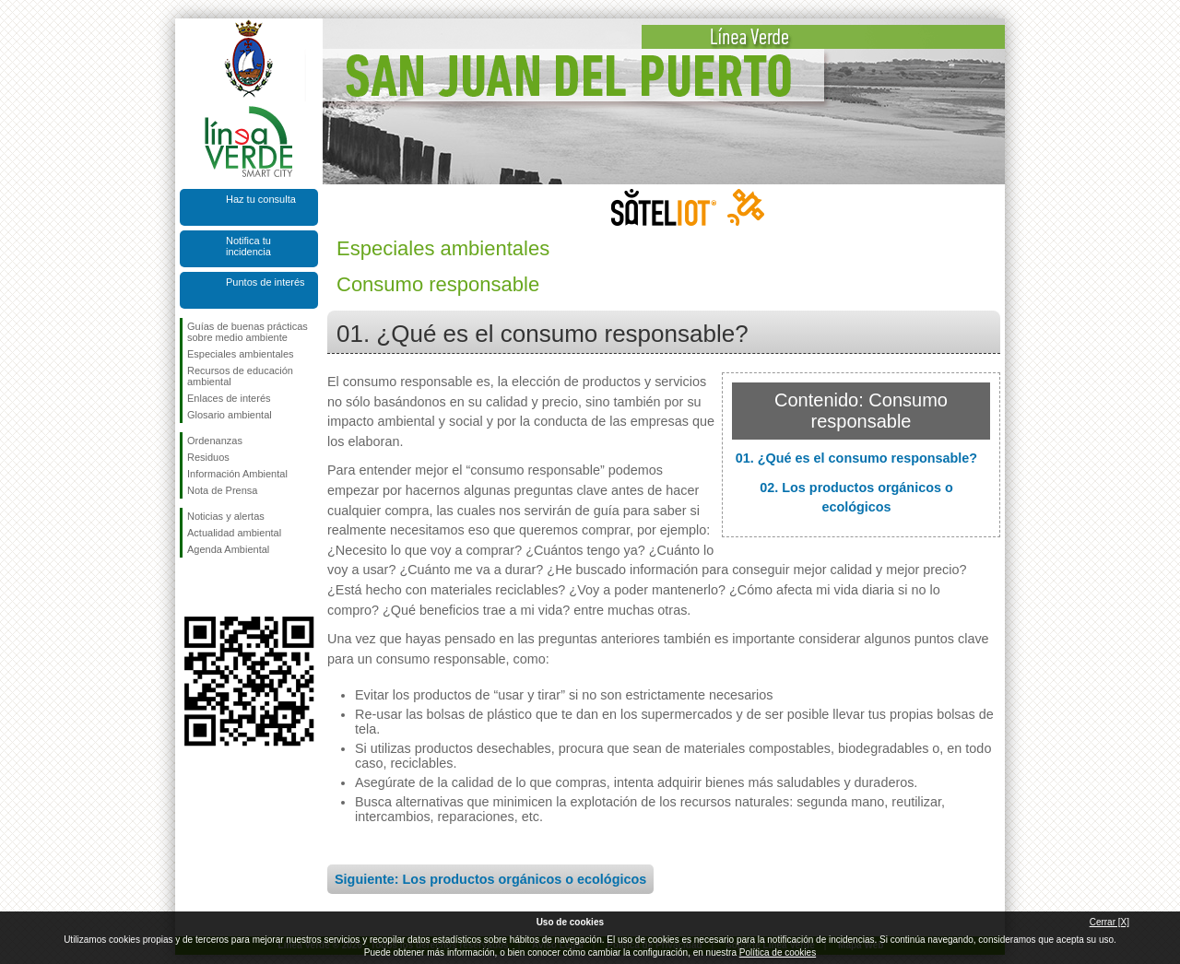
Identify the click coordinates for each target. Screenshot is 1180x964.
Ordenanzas (214, 440)
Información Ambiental (237, 473)
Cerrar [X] (1109, 922)
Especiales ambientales (240, 353)
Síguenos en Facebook (191, 587)
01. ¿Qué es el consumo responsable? (856, 458)
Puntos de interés (265, 282)
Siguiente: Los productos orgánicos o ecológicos (490, 879)
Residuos (208, 457)
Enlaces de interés (229, 398)
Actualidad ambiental (234, 532)
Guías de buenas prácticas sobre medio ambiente (247, 332)
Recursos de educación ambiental (240, 376)
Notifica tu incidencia (248, 246)
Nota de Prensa (222, 490)
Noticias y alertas (226, 516)
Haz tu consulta (261, 199)
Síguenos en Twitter (221, 587)
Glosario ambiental (229, 414)
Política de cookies (777, 952)
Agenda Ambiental (228, 549)
